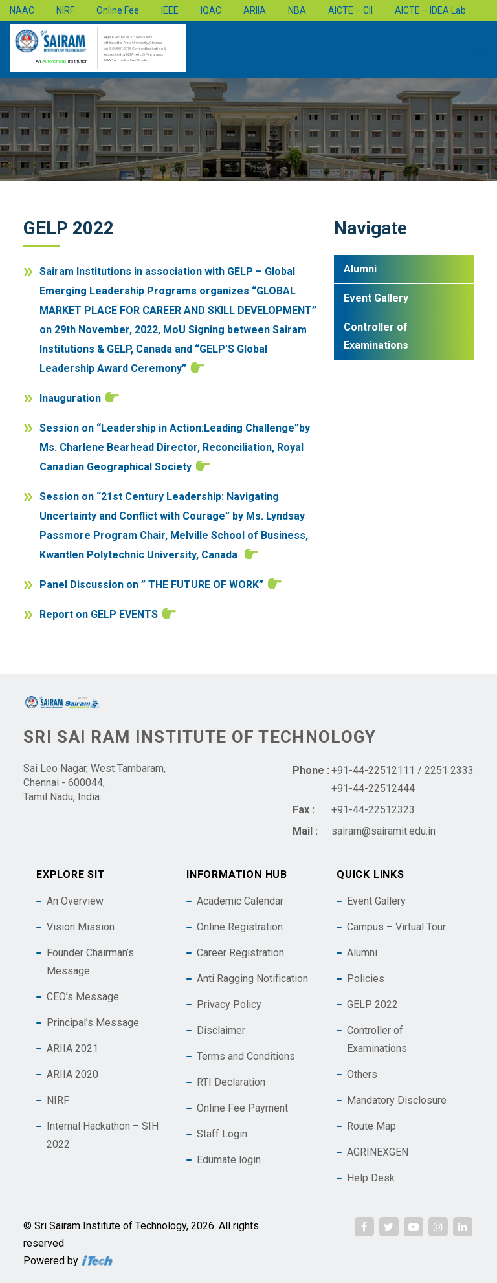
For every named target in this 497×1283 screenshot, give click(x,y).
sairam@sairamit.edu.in (383, 831)
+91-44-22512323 (373, 810)
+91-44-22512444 (373, 788)
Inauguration (70, 398)
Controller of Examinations (376, 336)
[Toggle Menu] (480, 54)
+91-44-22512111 (373, 770)
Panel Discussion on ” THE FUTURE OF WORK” (151, 584)
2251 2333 (449, 770)
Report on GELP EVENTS (98, 614)
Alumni (360, 269)
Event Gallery (376, 298)
